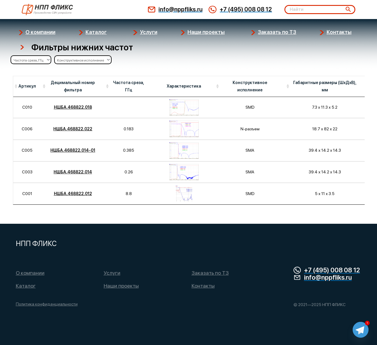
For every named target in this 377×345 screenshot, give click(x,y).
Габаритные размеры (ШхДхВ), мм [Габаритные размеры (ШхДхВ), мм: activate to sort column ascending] (324, 86)
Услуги (112, 273)
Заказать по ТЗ (210, 273)
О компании (30, 273)
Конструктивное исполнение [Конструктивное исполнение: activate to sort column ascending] (250, 86)
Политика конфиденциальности (47, 304)
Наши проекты (121, 286)
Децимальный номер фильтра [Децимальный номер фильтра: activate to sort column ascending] (73, 86)
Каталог (26, 286)
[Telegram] (361, 330)
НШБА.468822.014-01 (72, 150)
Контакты (203, 286)
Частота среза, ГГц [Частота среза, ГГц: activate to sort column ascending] (128, 86)
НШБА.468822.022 (72, 129)
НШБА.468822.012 (73, 193)
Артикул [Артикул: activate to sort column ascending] (27, 86)
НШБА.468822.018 (73, 107)
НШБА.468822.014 (73, 172)
